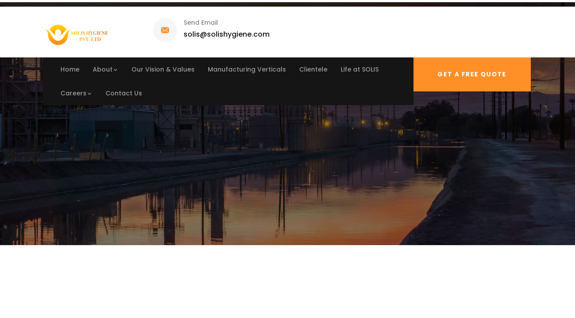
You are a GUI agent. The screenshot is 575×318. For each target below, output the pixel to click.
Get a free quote (471, 74)
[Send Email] (165, 30)
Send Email (201, 22)
